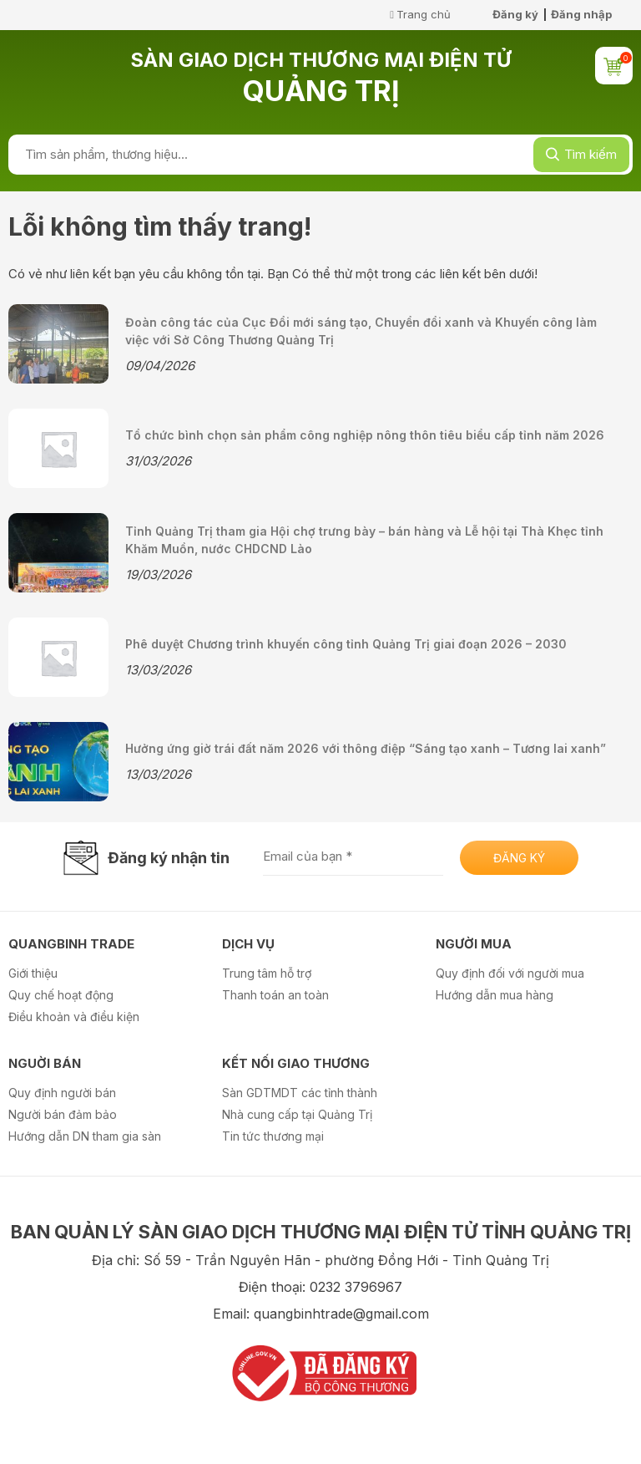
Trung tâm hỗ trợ (266, 973)
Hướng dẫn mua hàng (494, 995)
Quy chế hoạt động (61, 995)
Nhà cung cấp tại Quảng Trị (297, 1114)
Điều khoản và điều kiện (73, 1016)
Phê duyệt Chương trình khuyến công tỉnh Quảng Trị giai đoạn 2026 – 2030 (346, 644)
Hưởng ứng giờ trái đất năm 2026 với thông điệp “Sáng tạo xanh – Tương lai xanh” (365, 748)
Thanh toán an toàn (275, 995)
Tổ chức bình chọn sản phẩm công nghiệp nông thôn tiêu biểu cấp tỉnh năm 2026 (364, 435)
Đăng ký (515, 14)
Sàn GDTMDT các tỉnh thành (299, 1092)
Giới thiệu (33, 973)
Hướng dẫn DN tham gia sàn (84, 1136)
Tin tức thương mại (273, 1136)
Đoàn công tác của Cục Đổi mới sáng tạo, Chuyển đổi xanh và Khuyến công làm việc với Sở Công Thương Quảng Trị (361, 331)
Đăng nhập (581, 14)
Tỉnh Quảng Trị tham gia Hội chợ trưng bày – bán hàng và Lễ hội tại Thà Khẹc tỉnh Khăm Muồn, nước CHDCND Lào (364, 540)
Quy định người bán (62, 1092)
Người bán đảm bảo (62, 1114)
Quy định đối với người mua (510, 973)
